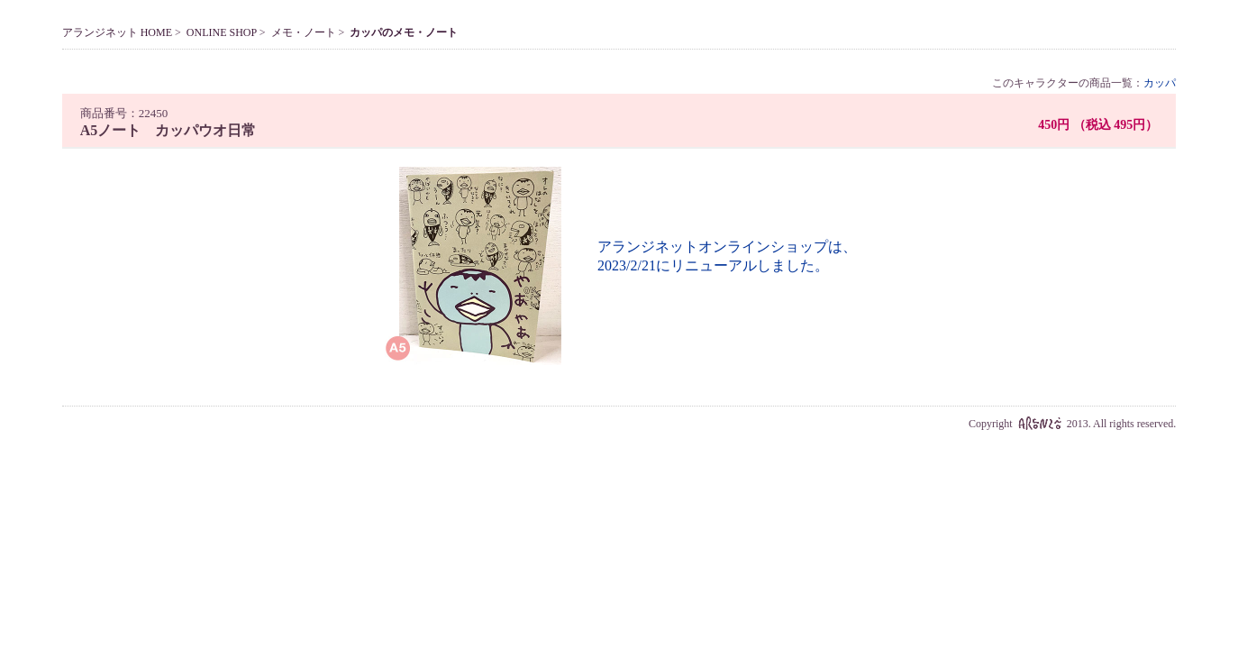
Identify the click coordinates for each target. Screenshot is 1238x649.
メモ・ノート (303, 32)
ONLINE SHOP (222, 32)
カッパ (1159, 83)
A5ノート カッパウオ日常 (168, 130)
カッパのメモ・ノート (404, 32)
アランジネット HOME (117, 32)
